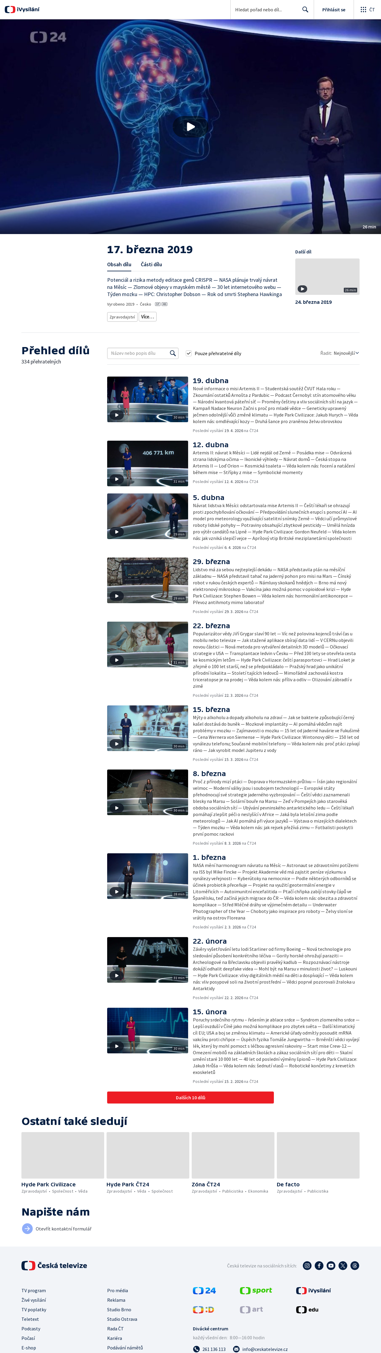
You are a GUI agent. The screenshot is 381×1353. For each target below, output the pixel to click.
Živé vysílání (33, 1298)
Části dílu (151, 264)
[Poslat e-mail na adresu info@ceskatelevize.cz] (260, 1347)
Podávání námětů (125, 1346)
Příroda (207, 315)
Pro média (117, 1288)
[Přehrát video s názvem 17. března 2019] (190, 126)
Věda (225, 315)
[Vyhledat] (172, 351)
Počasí (28, 1336)
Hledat (303, 12)
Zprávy (146, 315)
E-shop (28, 1346)
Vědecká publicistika (177, 315)
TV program (33, 1288)
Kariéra (114, 1336)
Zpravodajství (121, 315)
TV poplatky (33, 1307)
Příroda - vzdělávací (253, 315)
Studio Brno (119, 1307)
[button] (190, 126)
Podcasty (30, 1326)
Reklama (116, 1298)
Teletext (30, 1317)
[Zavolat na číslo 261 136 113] (209, 1347)
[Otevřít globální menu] (367, 9)
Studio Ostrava (122, 1317)
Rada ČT (115, 1326)
